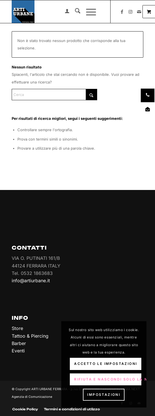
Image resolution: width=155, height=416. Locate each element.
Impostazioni (103, 394)
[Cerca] (74, 11)
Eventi (18, 351)
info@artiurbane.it (31, 280)
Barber (19, 343)
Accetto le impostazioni (105, 363)
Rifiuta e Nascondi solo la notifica (107, 379)
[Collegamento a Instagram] (130, 11)
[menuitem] (64, 11)
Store (17, 328)
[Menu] (88, 11)
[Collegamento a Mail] (139, 11)
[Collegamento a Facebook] (122, 11)
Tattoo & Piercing (30, 336)
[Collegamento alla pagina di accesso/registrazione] (64, 11)
